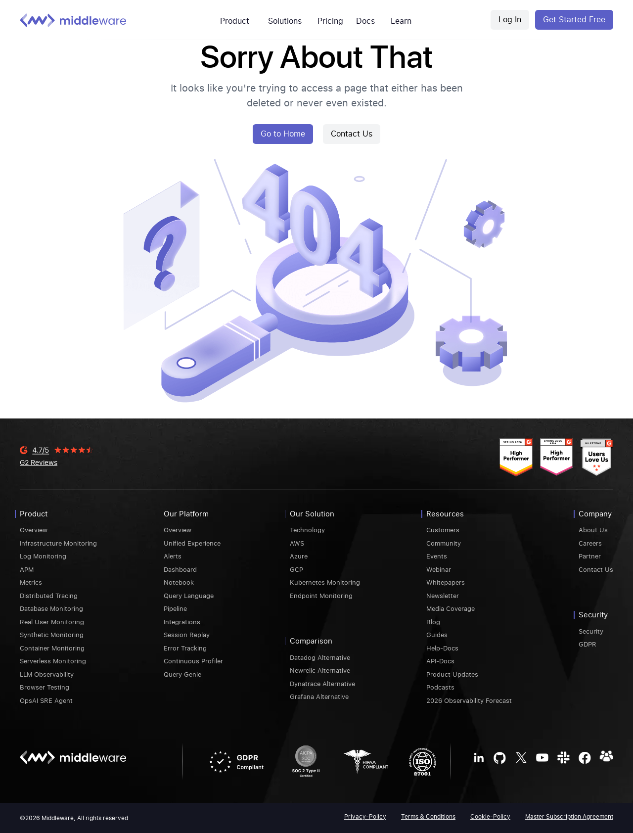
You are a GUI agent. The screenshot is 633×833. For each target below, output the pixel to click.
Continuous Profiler (193, 660)
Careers (590, 543)
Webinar (438, 569)
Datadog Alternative (320, 657)
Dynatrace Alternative (322, 683)
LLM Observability (47, 674)
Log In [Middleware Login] (509, 19)
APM (27, 569)
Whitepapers (445, 582)
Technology (307, 529)
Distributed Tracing (49, 595)
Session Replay (187, 634)
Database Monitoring (51, 608)
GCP (296, 569)
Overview (33, 529)
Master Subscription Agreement (569, 816)
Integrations (182, 621)
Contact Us (351, 133)
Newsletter (442, 595)
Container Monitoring (52, 647)
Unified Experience (192, 543)
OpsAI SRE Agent (46, 700)
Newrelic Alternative (320, 670)
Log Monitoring (43, 555)
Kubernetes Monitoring (325, 582)
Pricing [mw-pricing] (330, 20)
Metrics (31, 582)
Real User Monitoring (52, 621)
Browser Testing (44, 687)
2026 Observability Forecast (469, 700)
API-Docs (440, 660)
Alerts (172, 555)
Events (436, 555)
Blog (433, 621)
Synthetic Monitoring (52, 634)
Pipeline (175, 608)
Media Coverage (450, 608)
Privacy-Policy (365, 816)
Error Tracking (185, 647)
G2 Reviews (38, 462)
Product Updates (452, 674)
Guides (437, 634)
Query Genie (182, 674)
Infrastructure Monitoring (58, 543)
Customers (442, 529)
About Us (593, 529)
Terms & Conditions (428, 816)
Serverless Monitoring (53, 660)
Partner (590, 555)
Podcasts (440, 687)
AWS (297, 543)
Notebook (179, 582)
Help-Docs (442, 647)
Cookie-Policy (490, 816)
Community (443, 543)
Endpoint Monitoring (321, 595)
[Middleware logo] (73, 20)
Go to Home (283, 133)
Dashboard (180, 569)
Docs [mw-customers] (365, 20)
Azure (299, 555)
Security (591, 631)
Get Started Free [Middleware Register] (574, 19)
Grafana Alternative (319, 696)
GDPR (587, 644)
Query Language (189, 595)
